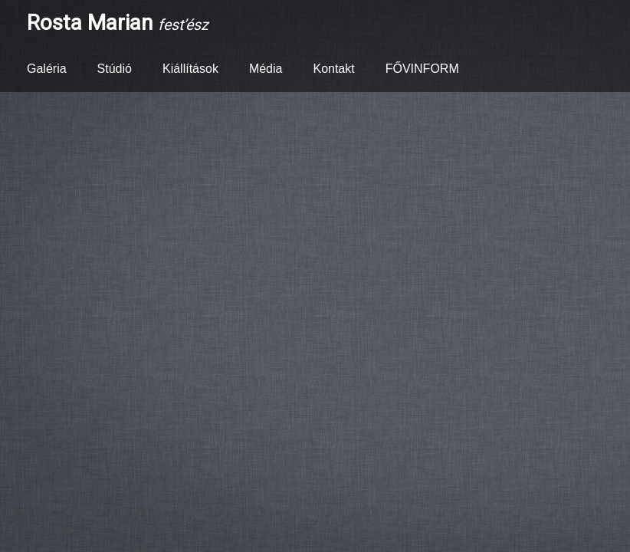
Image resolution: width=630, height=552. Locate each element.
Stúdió (114, 68)
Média (266, 68)
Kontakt (333, 68)
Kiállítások (190, 68)
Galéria (47, 68)
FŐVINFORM (422, 68)
